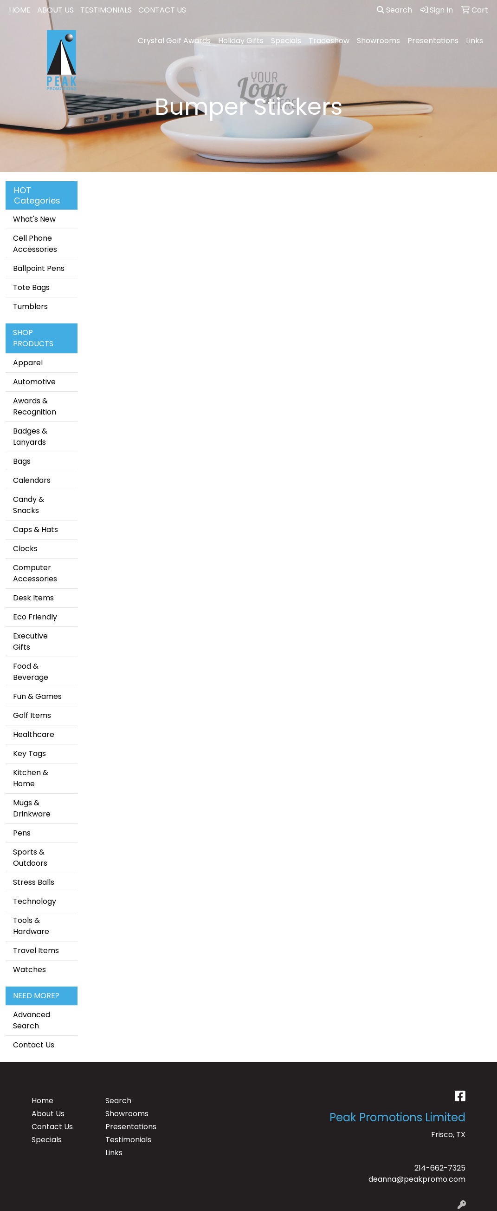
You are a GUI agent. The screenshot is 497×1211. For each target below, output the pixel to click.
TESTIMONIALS (106, 10)
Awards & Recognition (34, 406)
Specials (286, 40)
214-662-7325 (439, 1168)
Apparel (28, 362)
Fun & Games (37, 696)
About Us (48, 1113)
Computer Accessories (35, 573)
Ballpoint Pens (39, 268)
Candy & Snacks (28, 505)
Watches (29, 969)
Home (42, 1100)
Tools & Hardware (31, 926)
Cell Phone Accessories (35, 244)
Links (474, 40)
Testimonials (128, 1139)
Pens (22, 833)
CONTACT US (162, 10)
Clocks (25, 548)
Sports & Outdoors (30, 858)
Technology (34, 901)
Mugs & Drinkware (32, 808)
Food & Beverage (30, 672)
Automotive (34, 381)
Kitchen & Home (30, 778)
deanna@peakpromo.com (416, 1179)
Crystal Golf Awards (174, 40)
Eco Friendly (35, 617)
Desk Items (33, 597)
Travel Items (36, 950)
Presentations (432, 40)
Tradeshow (329, 40)
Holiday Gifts (241, 40)
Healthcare (33, 734)
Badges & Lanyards (30, 437)
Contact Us (33, 1045)
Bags (22, 461)
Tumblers (30, 306)
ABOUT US (55, 10)
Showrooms (378, 40)
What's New (34, 219)
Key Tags (29, 753)
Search (394, 10)
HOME (20, 10)
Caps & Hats (35, 529)
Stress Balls (33, 882)
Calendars (32, 480)
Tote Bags (31, 287)
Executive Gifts (30, 641)
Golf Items (32, 715)
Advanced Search (31, 1020)
